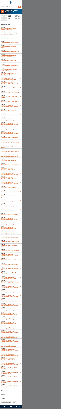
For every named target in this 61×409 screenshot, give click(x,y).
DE (16, 406)
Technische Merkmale (5, 390)
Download (3, 398)
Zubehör (3, 394)
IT (19, 406)
